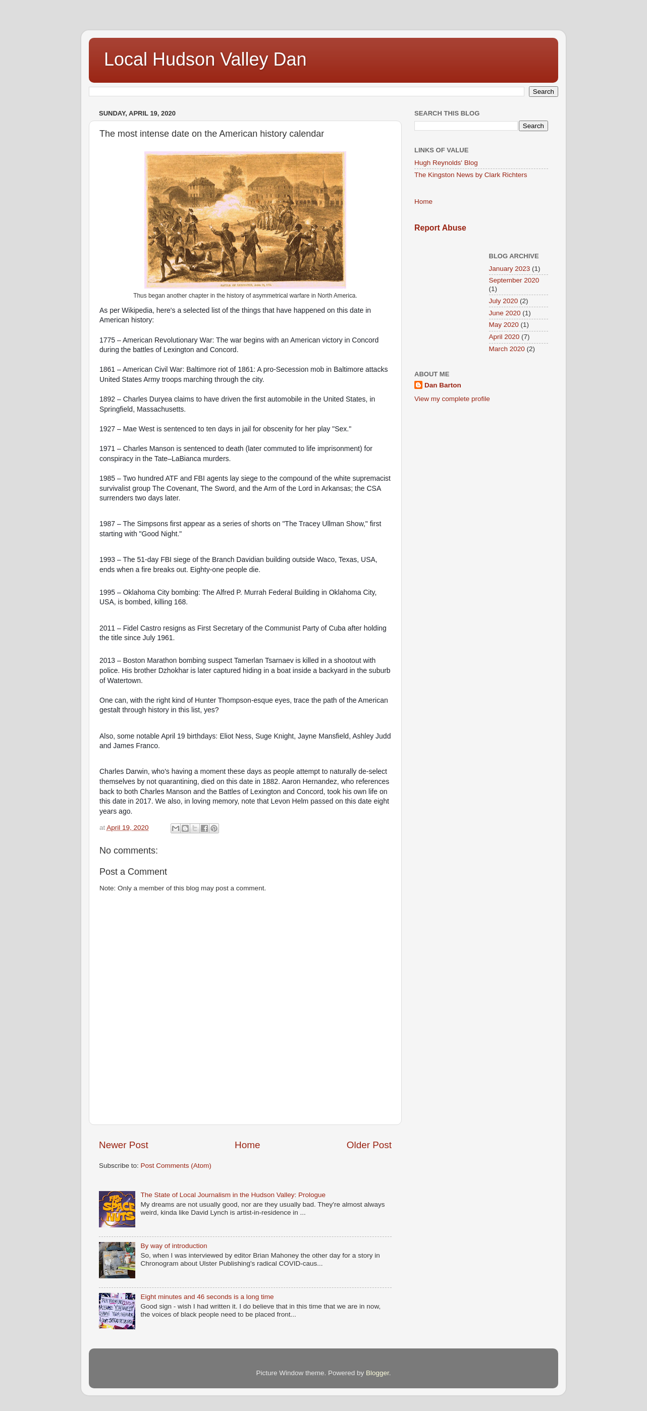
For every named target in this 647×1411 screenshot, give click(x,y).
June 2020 (505, 313)
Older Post (369, 1145)
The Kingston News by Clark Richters (470, 175)
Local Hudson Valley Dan (205, 59)
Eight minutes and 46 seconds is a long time (207, 1297)
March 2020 (507, 349)
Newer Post (123, 1145)
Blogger (377, 1373)
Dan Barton (442, 385)
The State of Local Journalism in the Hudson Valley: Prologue (233, 1195)
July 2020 (503, 301)
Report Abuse (440, 227)
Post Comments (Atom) (176, 1165)
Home (247, 1145)
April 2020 (504, 337)
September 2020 (514, 280)
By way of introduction (173, 1246)
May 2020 (504, 324)
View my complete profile (452, 399)
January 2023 (509, 268)
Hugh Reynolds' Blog (446, 162)
